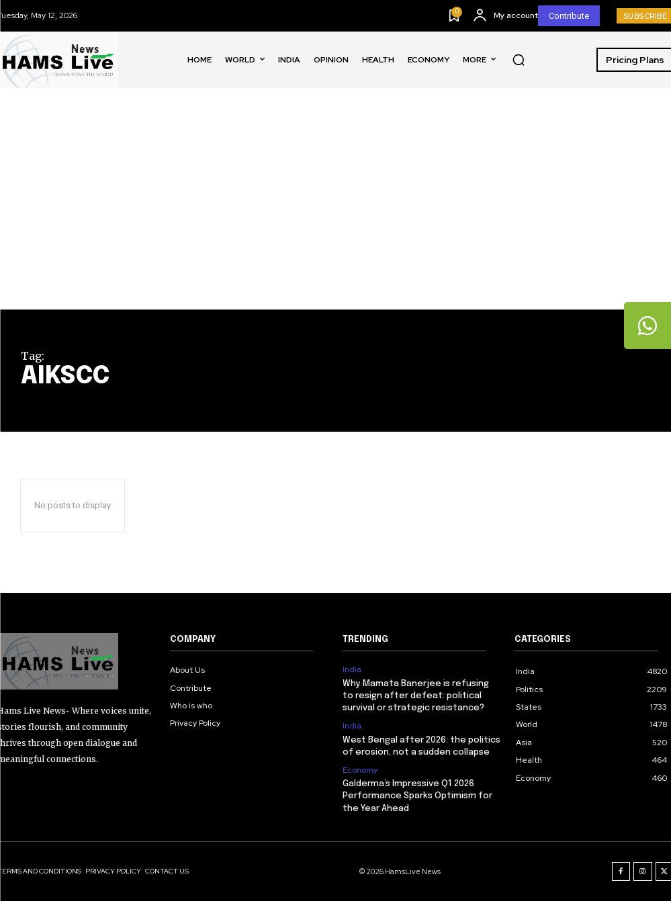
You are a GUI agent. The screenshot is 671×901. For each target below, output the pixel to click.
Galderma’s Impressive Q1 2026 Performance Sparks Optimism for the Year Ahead (417, 795)
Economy (360, 770)
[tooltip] (647, 325)
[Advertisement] (335, 209)
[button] (518, 60)
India (352, 669)
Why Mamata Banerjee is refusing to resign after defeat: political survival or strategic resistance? (416, 695)
